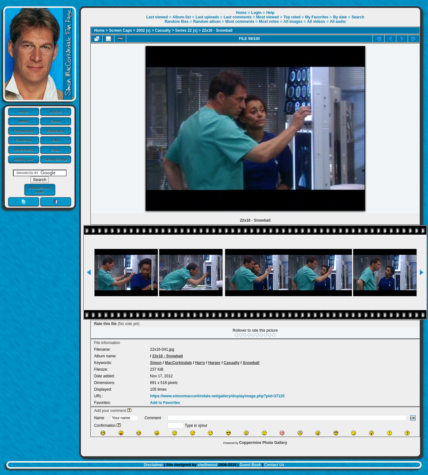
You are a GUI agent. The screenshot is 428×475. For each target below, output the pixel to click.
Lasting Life (23, 159)
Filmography (23, 131)
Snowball (251, 363)
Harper (214, 363)
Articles (55, 112)
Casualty (163, 30)
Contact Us (274, 465)
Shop (55, 150)
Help (270, 12)
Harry (200, 363)
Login (256, 12)
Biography (55, 131)
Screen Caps (120, 30)
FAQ (55, 140)
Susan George (56, 159)
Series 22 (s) (186, 30)
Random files (176, 21)
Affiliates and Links (39, 189)
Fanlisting (23, 140)
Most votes (269, 21)
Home (24, 112)
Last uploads (207, 17)
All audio (338, 21)
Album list (181, 17)
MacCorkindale (178, 363)
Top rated (292, 17)
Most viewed (267, 17)
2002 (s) (143, 30)
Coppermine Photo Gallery (263, 442)
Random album (207, 21)
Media (24, 121)
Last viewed (157, 17)
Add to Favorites (165, 402)
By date (340, 17)
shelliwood (207, 465)
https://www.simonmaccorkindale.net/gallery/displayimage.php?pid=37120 (217, 396)
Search (358, 17)
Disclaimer (153, 465)
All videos (316, 21)
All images (292, 21)
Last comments (237, 17)
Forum (55, 121)
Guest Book (250, 465)
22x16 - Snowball (217, 30)
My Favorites (316, 17)
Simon (156, 363)
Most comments (239, 21)
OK (413, 418)
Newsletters (23, 150)
